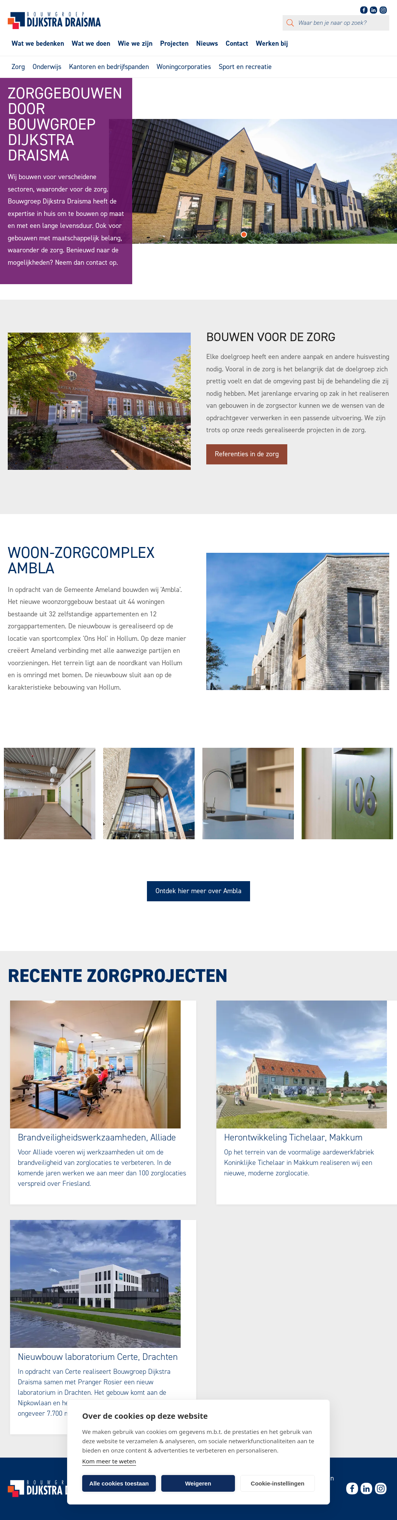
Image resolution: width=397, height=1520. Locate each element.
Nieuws (207, 43)
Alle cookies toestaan (118, 1483)
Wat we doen (91, 43)
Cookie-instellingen (277, 1483)
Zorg (18, 66)
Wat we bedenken (38, 43)
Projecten (174, 43)
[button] (244, 237)
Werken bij (272, 43)
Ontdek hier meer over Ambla (198, 890)
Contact (237, 43)
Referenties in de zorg (247, 454)
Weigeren (198, 1483)
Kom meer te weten (109, 1461)
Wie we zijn (135, 43)
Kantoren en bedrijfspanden (109, 66)
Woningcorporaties (184, 66)
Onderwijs (47, 66)
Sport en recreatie (245, 66)
